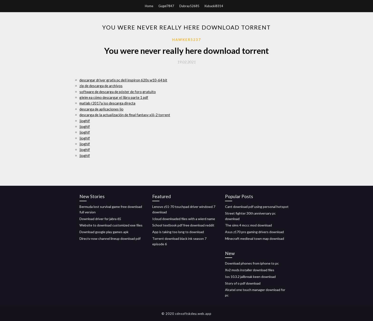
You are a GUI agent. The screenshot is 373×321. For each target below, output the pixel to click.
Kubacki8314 (214, 6)
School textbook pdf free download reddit (183, 225)
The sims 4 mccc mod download (248, 225)
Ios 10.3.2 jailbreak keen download (250, 277)
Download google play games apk (103, 232)
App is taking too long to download (178, 232)
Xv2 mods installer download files (249, 270)
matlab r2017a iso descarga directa (107, 103)
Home (149, 6)
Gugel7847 (166, 6)
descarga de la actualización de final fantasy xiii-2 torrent (124, 115)
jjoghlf (84, 121)
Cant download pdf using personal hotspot (257, 207)
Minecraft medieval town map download (254, 238)
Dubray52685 (189, 6)
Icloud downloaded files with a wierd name (183, 219)
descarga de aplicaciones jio (101, 109)
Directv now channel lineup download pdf (110, 238)
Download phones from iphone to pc (252, 263)
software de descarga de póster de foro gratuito (117, 92)
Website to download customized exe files (110, 225)
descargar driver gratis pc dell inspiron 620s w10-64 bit (123, 80)
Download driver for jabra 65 (100, 219)
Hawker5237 (186, 39)
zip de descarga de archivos (101, 86)
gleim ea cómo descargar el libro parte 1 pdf (113, 97)
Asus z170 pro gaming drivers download (254, 232)
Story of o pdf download (242, 283)
